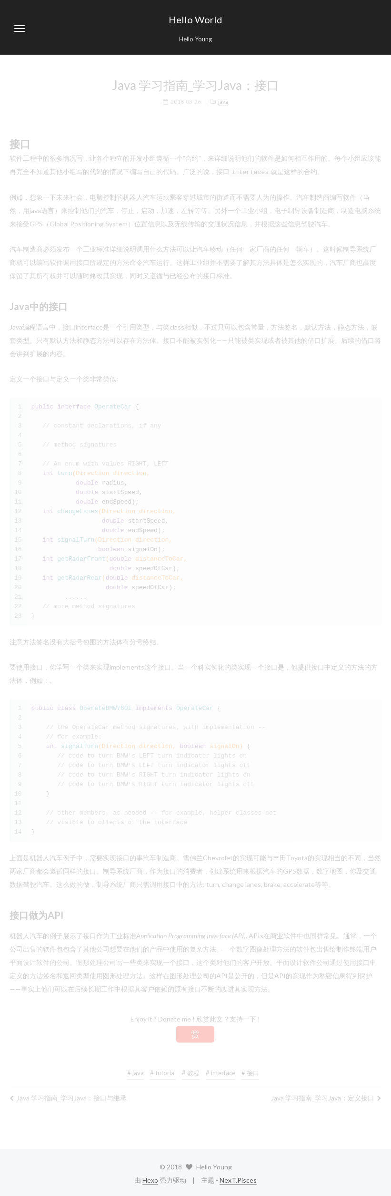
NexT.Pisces (238, 1180)
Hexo (150, 1180)
